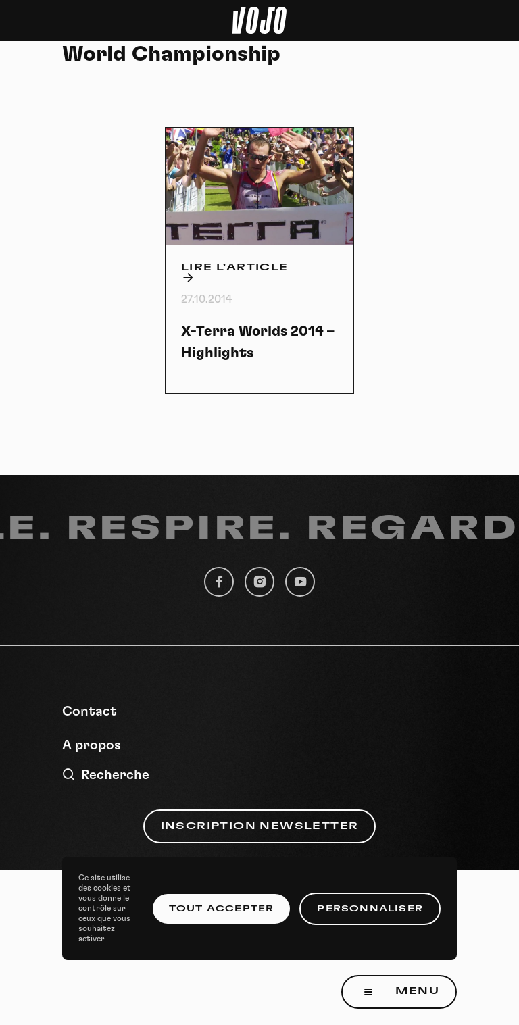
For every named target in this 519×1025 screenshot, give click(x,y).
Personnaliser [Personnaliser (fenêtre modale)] (370, 909)
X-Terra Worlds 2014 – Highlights (258, 342)
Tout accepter (221, 909)
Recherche (105, 775)
